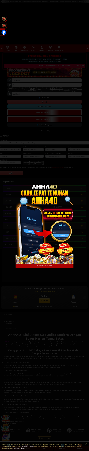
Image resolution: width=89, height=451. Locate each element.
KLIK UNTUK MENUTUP (44, 266)
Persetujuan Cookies (27, 446)
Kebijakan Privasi (19, 448)
